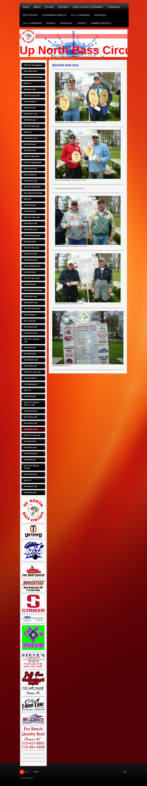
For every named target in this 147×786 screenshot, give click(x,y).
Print (26, 772)
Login (124, 772)
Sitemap (36, 772)
